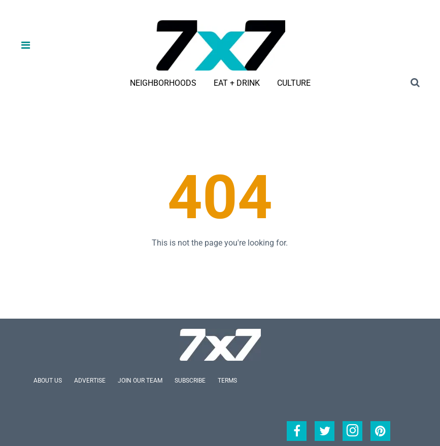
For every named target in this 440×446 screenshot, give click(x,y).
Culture (294, 83)
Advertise (90, 380)
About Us (47, 380)
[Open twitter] (324, 431)
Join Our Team (140, 380)
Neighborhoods (163, 83)
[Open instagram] (352, 431)
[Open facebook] (297, 431)
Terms (227, 380)
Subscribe (190, 380)
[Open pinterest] (380, 431)
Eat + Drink (237, 83)
